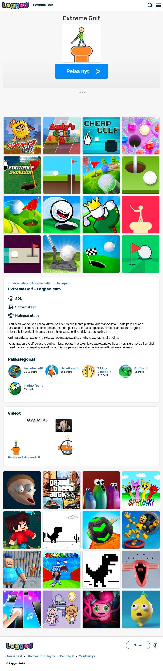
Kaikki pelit (14, 656)
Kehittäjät (67, 656)
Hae (150, 5)
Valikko (159, 5)
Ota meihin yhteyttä (41, 656)
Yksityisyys (87, 656)
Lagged (16, 5)
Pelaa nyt (77, 71)
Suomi (138, 645)
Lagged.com (20, 646)
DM (155, 645)
